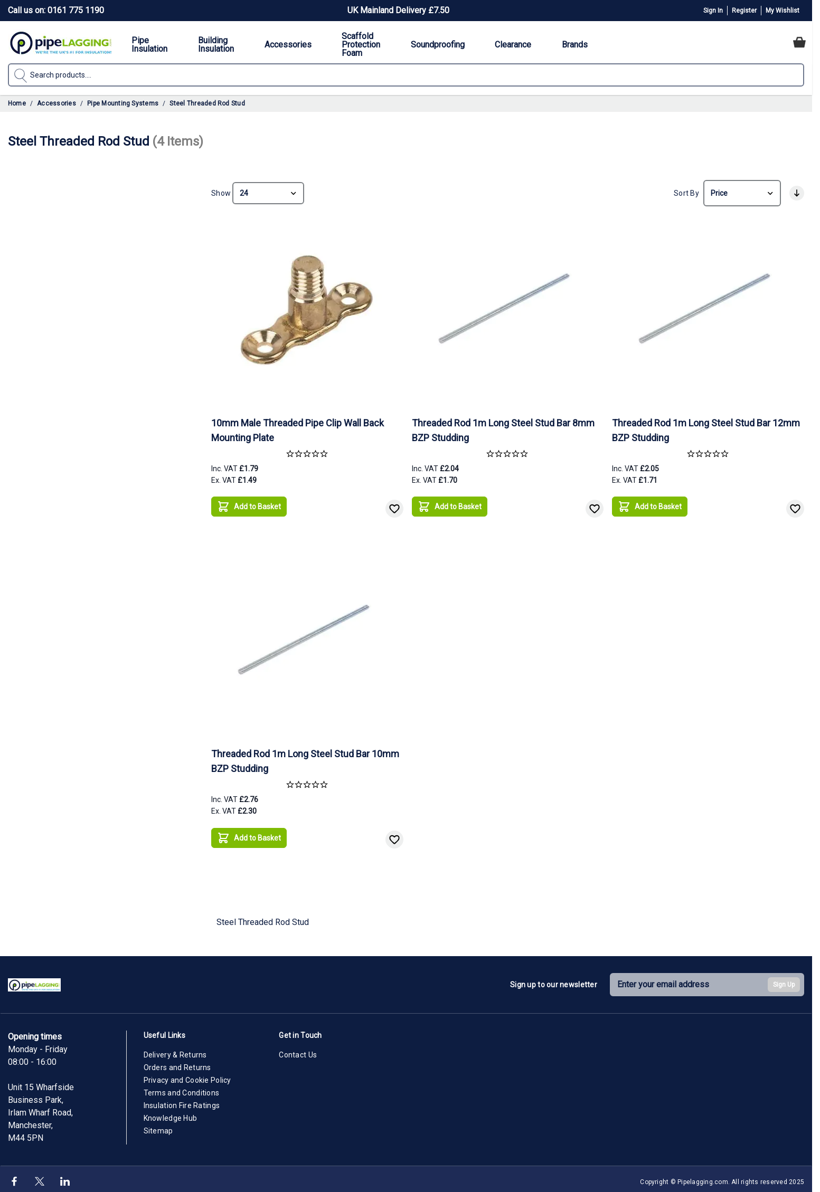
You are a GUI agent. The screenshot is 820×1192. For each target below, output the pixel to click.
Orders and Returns (177, 1063)
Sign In (713, 10)
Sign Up (784, 980)
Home (17, 103)
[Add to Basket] (249, 502)
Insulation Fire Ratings (182, 1101)
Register (744, 10)
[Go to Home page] (61, 42)
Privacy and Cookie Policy (187, 1076)
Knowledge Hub (170, 1114)
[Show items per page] (268, 191)
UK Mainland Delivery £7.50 (398, 10)
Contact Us (298, 1050)
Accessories (56, 103)
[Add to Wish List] (394, 504)
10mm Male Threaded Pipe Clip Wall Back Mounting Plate (297, 426)
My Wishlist (782, 10)
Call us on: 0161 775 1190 (56, 10)
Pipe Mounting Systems (122, 103)
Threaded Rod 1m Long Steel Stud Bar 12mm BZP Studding (706, 426)
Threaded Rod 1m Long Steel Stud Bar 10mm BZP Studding (305, 757)
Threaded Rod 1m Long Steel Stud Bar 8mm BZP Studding (503, 426)
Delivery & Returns (175, 1050)
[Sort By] (742, 191)
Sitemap (158, 1126)
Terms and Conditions (182, 1088)
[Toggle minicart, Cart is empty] (799, 42)
